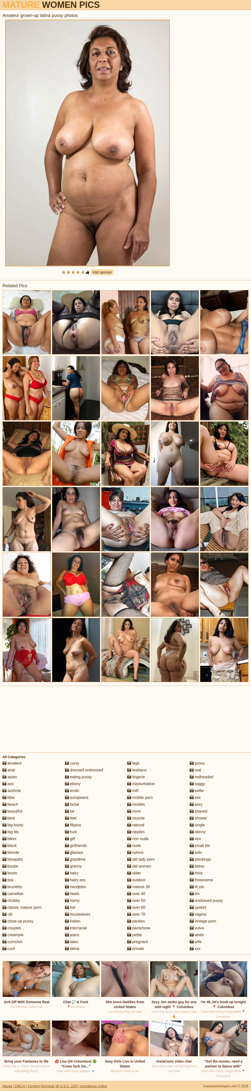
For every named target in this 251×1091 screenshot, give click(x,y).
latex (71, 942)
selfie (197, 791)
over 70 (136, 914)
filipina (73, 825)
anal (8, 770)
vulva (197, 928)
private (135, 949)
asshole (11, 791)
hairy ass (75, 880)
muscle (136, 818)
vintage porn (203, 921)
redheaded (201, 777)
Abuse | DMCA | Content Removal (28, 1086)
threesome (201, 880)
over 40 (136, 894)
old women (139, 866)
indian (72, 921)
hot (70, 907)
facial (72, 804)
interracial (76, 928)
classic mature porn (21, 907)
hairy (71, 873)
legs (133, 763)
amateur (12, 763)
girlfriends (76, 846)
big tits (10, 832)
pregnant (137, 942)
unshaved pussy (206, 900)
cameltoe (12, 894)
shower (198, 818)
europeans (76, 797)
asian (9, 777)
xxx (195, 949)
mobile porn (140, 797)
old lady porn (141, 859)
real (195, 770)
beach (10, 804)
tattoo (197, 866)
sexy (196, 804)
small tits (200, 846)
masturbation (141, 784)
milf (132, 791)
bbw (8, 797)
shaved (198, 811)
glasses (74, 852)
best (8, 818)
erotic (72, 791)
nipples (136, 832)
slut (195, 839)
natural (135, 825)
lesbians (137, 770)
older (134, 873)
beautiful (12, 811)
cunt (8, 949)
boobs (10, 866)
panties (136, 921)
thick (196, 873)
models (136, 804)
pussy (197, 763)
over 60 (136, 907)
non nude (138, 839)
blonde (10, 852)
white (197, 935)
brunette (12, 887)
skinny (198, 832)
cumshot (12, 942)
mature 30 (138, 887)
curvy (72, 763)
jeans (72, 935)
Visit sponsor (102, 272)
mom (134, 811)
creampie (13, 935)
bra (7, 880)
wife (196, 942)
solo (196, 852)
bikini (9, 839)
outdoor (136, 880)
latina (72, 949)
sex (195, 797)
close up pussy (17, 921)
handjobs (75, 887)
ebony (73, 784)
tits (195, 894)
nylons (135, 852)
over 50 (136, 900)
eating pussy (78, 777)
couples (11, 928)
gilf (70, 839)
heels (72, 894)
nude (134, 846)
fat (69, 811)
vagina (198, 914)
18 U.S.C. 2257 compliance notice (81, 1086)
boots (9, 873)
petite (134, 935)
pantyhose (138, 928)
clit (7, 914)
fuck (71, 832)
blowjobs (12, 859)
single (197, 825)
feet (70, 818)
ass (7, 784)
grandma (75, 859)
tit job (197, 887)
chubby (11, 900)
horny (72, 900)
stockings (200, 859)
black (9, 846)
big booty (12, 825)
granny (73, 866)
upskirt (198, 907)
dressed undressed (84, 770)
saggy (197, 784)
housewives (77, 914)
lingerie (136, 777)
